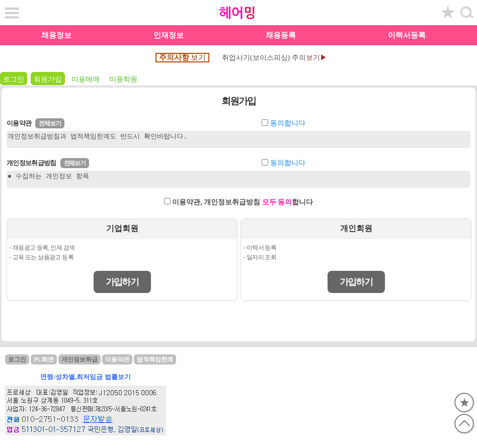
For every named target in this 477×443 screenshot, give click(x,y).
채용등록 (281, 35)
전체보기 (49, 123)
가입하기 (122, 282)
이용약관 (117, 359)
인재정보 (168, 35)
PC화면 (44, 359)
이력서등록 (407, 35)
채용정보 (56, 35)
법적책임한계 (155, 359)
